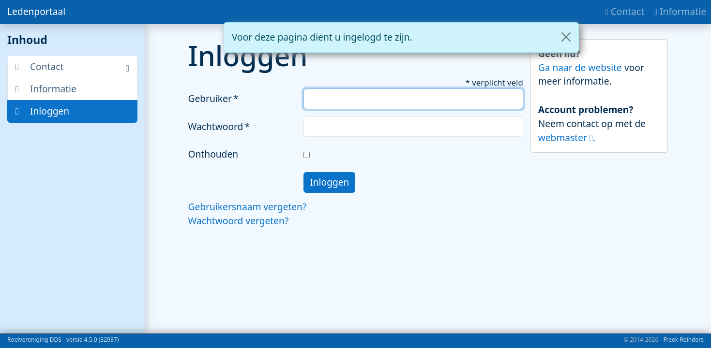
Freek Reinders (683, 339)
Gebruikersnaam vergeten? (247, 206)
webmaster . (566, 137)
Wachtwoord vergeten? (238, 220)
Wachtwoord (215, 126)
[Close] (566, 37)
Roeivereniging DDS (34, 339)
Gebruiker (210, 98)
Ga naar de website (581, 67)
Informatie (45, 88)
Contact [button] (39, 66)
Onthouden (213, 153)
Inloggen (42, 110)
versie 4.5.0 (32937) (92, 339)
